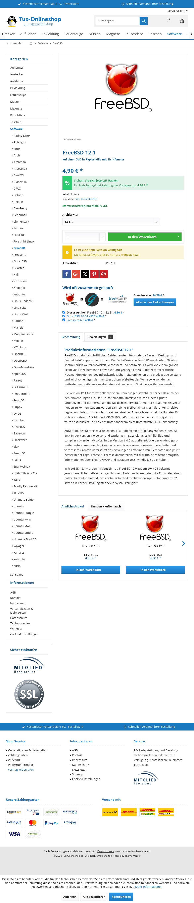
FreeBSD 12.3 (155, 546)
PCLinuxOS (20, 387)
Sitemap (77, 781)
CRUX (17, 188)
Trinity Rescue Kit (25, 486)
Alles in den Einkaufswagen (155, 302)
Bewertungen (100, 337)
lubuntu (19, 321)
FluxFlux (19, 235)
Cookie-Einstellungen (24, 641)
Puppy (17, 407)
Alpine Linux (21, 135)
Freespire (19, 255)
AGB (13, 600)
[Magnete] (113, 34)
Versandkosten (105, 858)
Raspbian (19, 420)
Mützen (15, 101)
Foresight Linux (23, 241)
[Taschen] (155, 34)
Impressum (18, 610)
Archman (19, 162)
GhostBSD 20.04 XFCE (81, 316)
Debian (18, 195)
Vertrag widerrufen (21, 777)
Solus (17, 460)
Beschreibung (70, 337)
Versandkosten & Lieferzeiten (21, 618)
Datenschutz (18, 625)
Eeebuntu (20, 215)
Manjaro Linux (23, 334)
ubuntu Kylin (22, 519)
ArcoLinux (20, 168)
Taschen (15, 122)
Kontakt (15, 605)
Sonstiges (16, 574)
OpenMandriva (23, 367)
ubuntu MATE (22, 526)
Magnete (16, 108)
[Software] (174, 34)
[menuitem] (176, 10)
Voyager (18, 546)
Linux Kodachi (23, 301)
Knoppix (19, 288)
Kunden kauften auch (106, 506)
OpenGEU (20, 360)
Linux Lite (20, 307)
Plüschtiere (17, 115)
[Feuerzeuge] (74, 34)
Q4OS (17, 413)
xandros (19, 552)
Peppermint (21, 394)
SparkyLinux (21, 466)
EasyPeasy (20, 208)
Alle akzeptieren (94, 897)
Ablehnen (70, 897)
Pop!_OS (19, 400)
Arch (16, 155)
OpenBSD (20, 354)
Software (16, 129)
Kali (16, 274)
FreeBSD (19, 248)
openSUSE (20, 374)
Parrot (17, 380)
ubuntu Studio (23, 533)
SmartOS (19, 453)
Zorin (17, 566)
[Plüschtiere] (134, 34)
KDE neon (20, 281)
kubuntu (19, 294)
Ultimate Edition (24, 499)
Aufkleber (16, 81)
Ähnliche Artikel (72, 506)
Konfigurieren (121, 897)
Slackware (20, 440)
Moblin (18, 341)
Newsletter (79, 777)
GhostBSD (20, 261)
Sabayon (19, 433)
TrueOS (18, 493)
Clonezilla (20, 182)
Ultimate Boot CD (25, 539)
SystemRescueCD (25, 473)
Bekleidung (17, 88)
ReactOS (19, 427)
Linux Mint (20, 314)
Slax (16, 446)
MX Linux (19, 347)
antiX (16, 149)
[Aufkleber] (28, 34)
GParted (19, 268)
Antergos (19, 142)
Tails (16, 480)
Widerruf (16, 636)
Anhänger (16, 67)
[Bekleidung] (50, 34)
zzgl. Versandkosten (86, 199)
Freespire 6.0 (75, 320)
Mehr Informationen (148, 887)
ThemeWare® (133, 863)
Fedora (18, 228)
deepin (18, 202)
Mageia (18, 327)
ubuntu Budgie (23, 513)
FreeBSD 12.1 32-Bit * (96, 312)
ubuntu (18, 506)
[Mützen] (94, 34)
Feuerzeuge (18, 95)
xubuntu (19, 559)
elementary (21, 221)
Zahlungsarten (20, 630)
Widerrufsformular (20, 772)
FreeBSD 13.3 (91, 546)
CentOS (18, 175)
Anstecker (16, 74)
